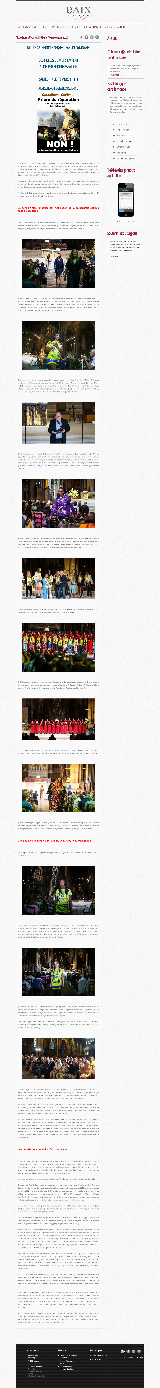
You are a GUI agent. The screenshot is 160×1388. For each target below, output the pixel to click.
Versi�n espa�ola (125, 141)
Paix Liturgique (136, 1357)
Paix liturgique (80, 13)
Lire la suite (114, 256)
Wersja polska (122, 152)
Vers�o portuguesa (125, 158)
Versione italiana (123, 146)
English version (122, 129)
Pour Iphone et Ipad (127, 221)
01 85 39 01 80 (34, 1362)
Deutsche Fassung (123, 124)
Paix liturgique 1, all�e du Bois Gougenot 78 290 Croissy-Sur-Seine (36, 1372)
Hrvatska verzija (122, 135)
